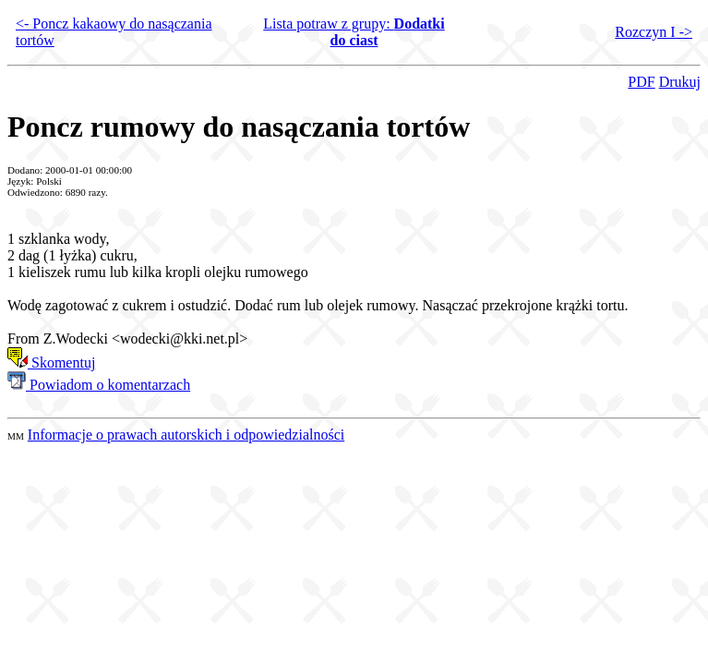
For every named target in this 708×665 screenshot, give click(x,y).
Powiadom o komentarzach (98, 385)
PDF (641, 82)
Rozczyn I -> (653, 32)
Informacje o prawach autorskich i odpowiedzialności (186, 434)
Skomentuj (51, 362)
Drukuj (680, 82)
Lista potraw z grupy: (353, 32)
